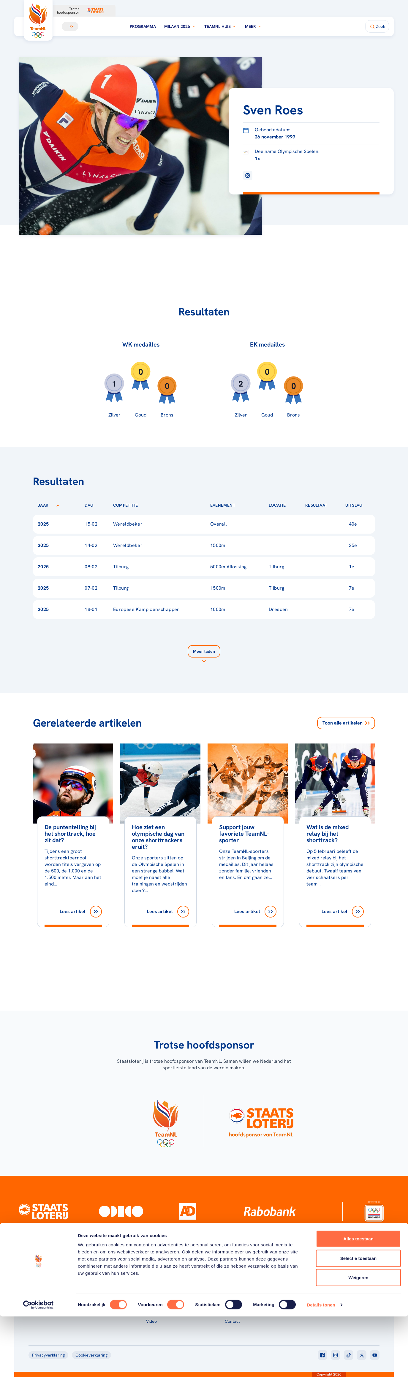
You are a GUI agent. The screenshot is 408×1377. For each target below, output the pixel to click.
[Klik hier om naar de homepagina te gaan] (38, 20)
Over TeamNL (237, 1282)
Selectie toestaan (358, 1318)
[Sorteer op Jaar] (58, 505)
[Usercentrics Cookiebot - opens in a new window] (38, 1365)
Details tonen (321, 1365)
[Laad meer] (204, 655)
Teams (309, 1282)
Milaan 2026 (180, 26)
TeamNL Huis (220, 26)
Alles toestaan (358, 1299)
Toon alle (346, 723)
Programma (143, 26)
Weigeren (358, 1338)
